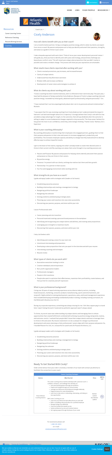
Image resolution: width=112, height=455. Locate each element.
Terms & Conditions (19, 444)
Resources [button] (103, 10)
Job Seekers (92, 2)
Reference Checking (12, 37)
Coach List (39, 29)
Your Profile (88, 10)
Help (6, 444)
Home (69, 10)
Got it (107, 449)
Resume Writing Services (13, 42)
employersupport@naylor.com (56, 429)
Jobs (77, 10)
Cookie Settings (97, 449)
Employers (104, 2)
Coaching (8, 46)
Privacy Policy (35, 444)
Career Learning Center (13, 33)
